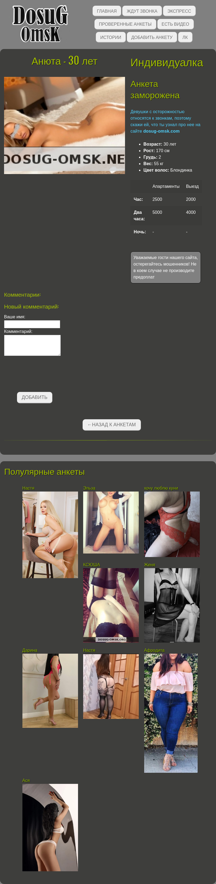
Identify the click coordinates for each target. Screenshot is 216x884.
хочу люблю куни (161, 488)
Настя (28, 488)
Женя (149, 564)
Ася (26, 780)
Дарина (29, 650)
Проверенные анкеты (125, 24)
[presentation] (45, 374)
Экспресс (179, 11)
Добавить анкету (152, 37)
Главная (107, 11)
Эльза (89, 488)
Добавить (35, 397)
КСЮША (91, 564)
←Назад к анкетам (111, 424)
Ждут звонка (142, 11)
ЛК (185, 37)
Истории (110, 37)
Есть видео (175, 24)
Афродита (154, 650)
